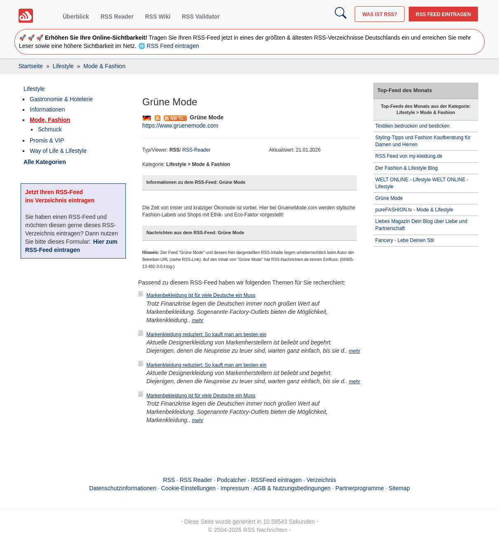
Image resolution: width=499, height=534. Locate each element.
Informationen (47, 109)
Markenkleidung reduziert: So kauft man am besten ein (206, 334)
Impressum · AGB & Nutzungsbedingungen (276, 488)
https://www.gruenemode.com (180, 125)
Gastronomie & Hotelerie (61, 99)
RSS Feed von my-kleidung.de (409, 156)
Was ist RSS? (379, 14)
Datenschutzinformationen (122, 488)
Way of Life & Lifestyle (58, 150)
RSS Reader (117, 16)
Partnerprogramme (359, 488)
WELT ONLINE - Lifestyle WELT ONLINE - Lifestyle (421, 183)
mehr (197, 320)
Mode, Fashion (50, 119)
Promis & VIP (47, 140)
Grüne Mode (389, 198)
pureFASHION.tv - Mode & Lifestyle (414, 210)
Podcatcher (231, 480)
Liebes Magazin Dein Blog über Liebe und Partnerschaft (421, 224)
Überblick (76, 16)
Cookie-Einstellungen (188, 488)
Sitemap (399, 488)
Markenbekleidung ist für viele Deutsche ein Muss (200, 295)
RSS (169, 480)
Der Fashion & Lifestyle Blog (406, 168)
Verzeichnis (321, 480)
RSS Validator (201, 16)
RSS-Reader (196, 150)
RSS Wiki (157, 16)
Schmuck (50, 129)
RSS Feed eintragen (443, 14)
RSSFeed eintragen (276, 480)
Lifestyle (34, 88)
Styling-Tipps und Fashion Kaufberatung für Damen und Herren (423, 141)
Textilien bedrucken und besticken (412, 126)
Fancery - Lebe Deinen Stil (404, 240)
